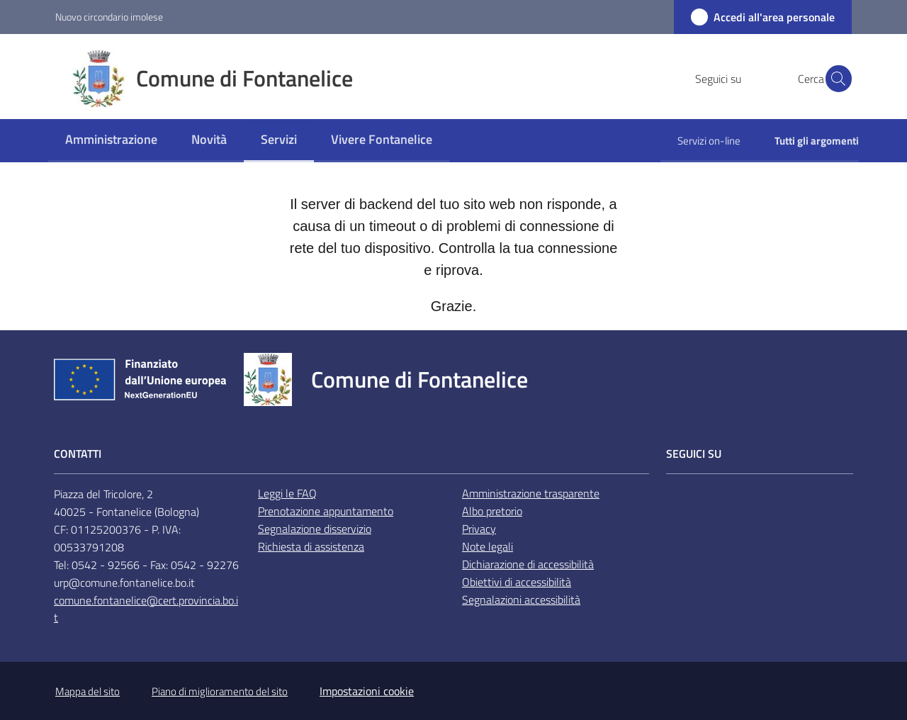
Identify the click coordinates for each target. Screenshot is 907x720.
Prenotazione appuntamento (325, 510)
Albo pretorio (492, 510)
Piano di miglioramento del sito (220, 691)
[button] (835, 79)
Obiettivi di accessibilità (516, 581)
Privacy (479, 528)
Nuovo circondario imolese (109, 16)
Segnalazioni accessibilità (521, 599)
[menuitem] (111, 140)
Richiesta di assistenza (311, 546)
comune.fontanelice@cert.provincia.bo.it (146, 609)
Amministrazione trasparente (530, 493)
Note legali (487, 546)
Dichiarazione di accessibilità (528, 564)
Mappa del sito (87, 691)
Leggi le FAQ (287, 493)
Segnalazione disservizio (314, 528)
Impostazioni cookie (367, 690)
